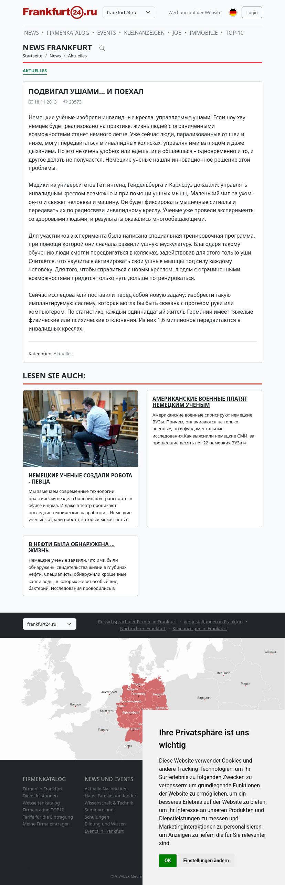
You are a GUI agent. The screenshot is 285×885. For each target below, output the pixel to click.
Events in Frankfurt (104, 831)
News (31, 32)
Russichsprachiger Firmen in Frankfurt (137, 621)
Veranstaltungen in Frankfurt (213, 621)
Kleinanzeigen (144, 32)
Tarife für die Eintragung (48, 817)
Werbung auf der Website (195, 12)
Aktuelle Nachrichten (106, 789)
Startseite (32, 56)
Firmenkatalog (68, 32)
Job (177, 32)
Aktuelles (77, 56)
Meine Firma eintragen (46, 824)
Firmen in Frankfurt (43, 789)
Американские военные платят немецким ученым (199, 402)
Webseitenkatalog (41, 803)
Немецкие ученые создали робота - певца (80, 478)
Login (252, 12)
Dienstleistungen (40, 795)
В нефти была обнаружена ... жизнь (72, 547)
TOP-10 (235, 32)
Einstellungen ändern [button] (206, 860)
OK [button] (168, 860)
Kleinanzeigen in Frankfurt (199, 628)
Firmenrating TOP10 (43, 810)
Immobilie (204, 32)
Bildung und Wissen (105, 824)
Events (106, 32)
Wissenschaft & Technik (109, 803)
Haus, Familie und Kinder (110, 795)
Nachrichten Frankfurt (143, 628)
